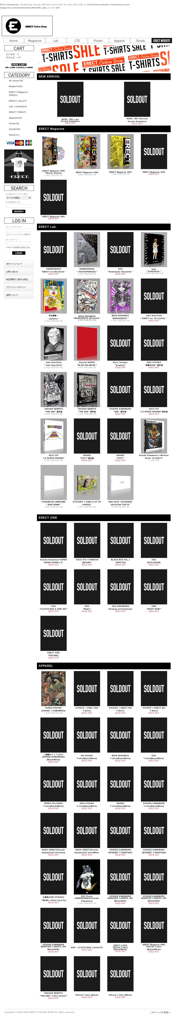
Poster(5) (14, 123)
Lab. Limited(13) (18, 106)
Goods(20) (14, 129)
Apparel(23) (15, 118)
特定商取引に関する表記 (17, 279)
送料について (12, 295)
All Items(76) (16, 80)
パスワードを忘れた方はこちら (18, 247)
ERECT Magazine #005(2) (18, 93)
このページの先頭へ (160, 1012)
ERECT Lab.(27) (18, 101)
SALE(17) (14, 135)
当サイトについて (14, 264)
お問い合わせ (12, 271)
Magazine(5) (16, 86)
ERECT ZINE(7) (17, 112)
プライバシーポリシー (16, 287)
